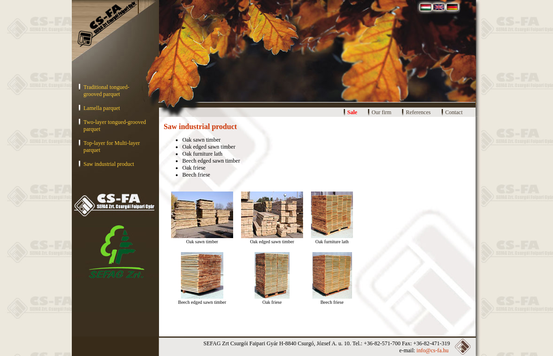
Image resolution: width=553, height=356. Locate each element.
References (418, 112)
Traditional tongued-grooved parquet (106, 90)
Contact (454, 112)
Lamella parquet (101, 108)
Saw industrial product (108, 164)
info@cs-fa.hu (432, 350)
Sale (352, 112)
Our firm (381, 112)
